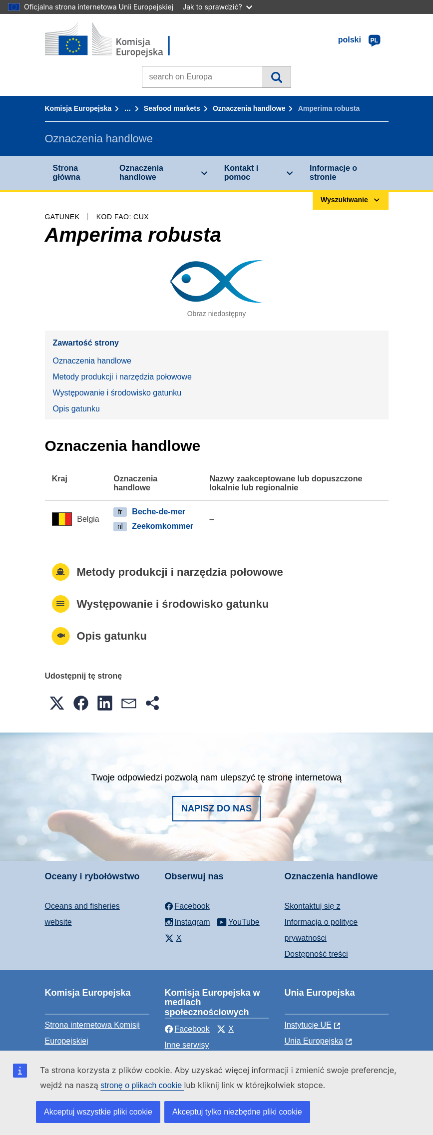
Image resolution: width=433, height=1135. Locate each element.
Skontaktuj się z (313, 906)
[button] (57, 703)
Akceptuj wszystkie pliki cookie (98, 1112)
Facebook (187, 1029)
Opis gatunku (76, 408)
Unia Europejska (314, 1041)
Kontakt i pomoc (241, 172)
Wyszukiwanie (276, 76)
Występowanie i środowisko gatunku (117, 392)
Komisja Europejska (78, 108)
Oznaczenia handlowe (249, 108)
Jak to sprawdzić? (217, 6)
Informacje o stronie (333, 172)
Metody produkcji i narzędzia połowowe (122, 377)
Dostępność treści (316, 954)
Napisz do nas (216, 808)
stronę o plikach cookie (142, 1085)
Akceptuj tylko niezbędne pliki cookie (237, 1112)
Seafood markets (172, 108)
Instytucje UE (308, 1025)
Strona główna (66, 172)
